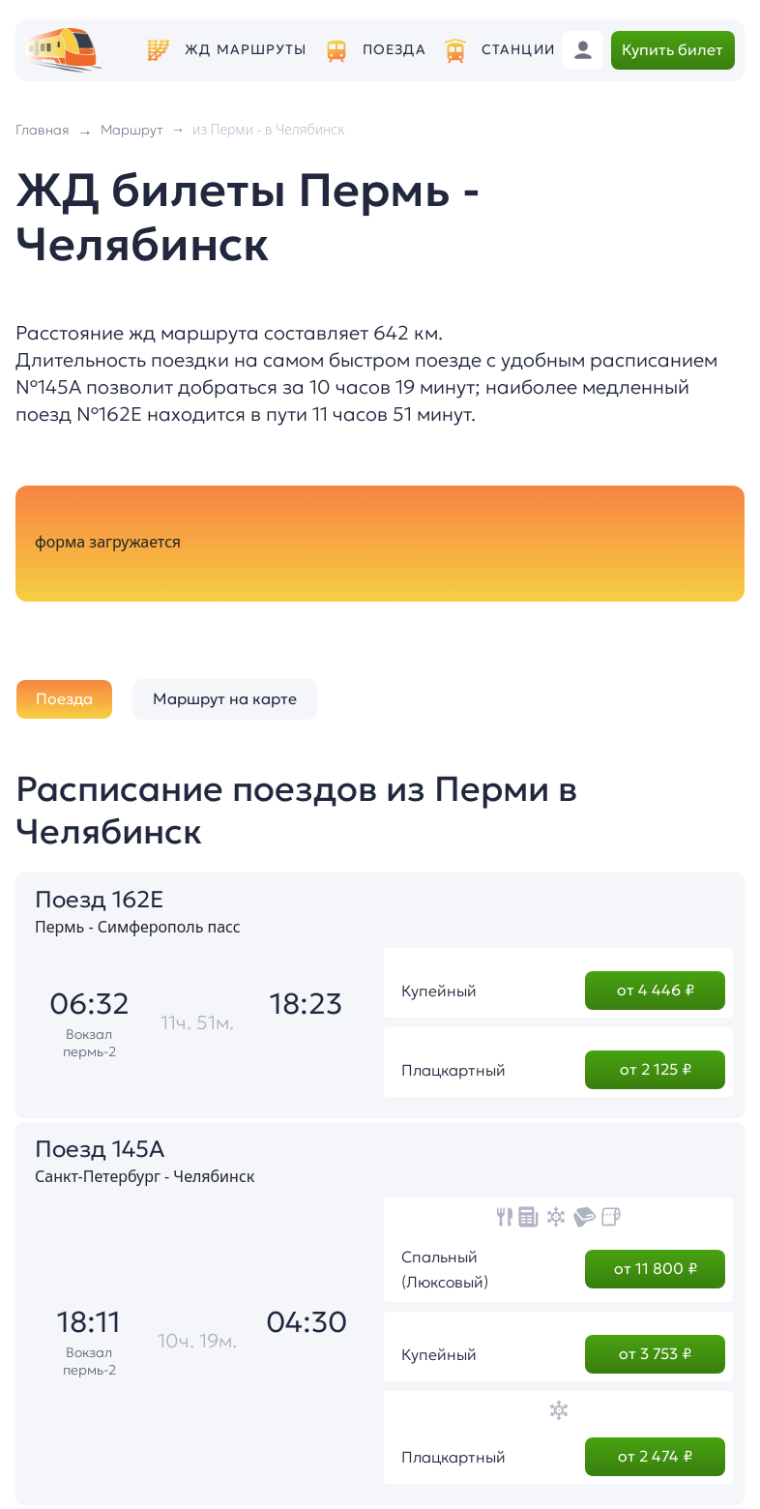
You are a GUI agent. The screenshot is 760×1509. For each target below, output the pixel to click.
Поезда (394, 50)
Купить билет (672, 49)
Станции (518, 50)
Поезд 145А (99, 1149)
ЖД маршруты (246, 50)
